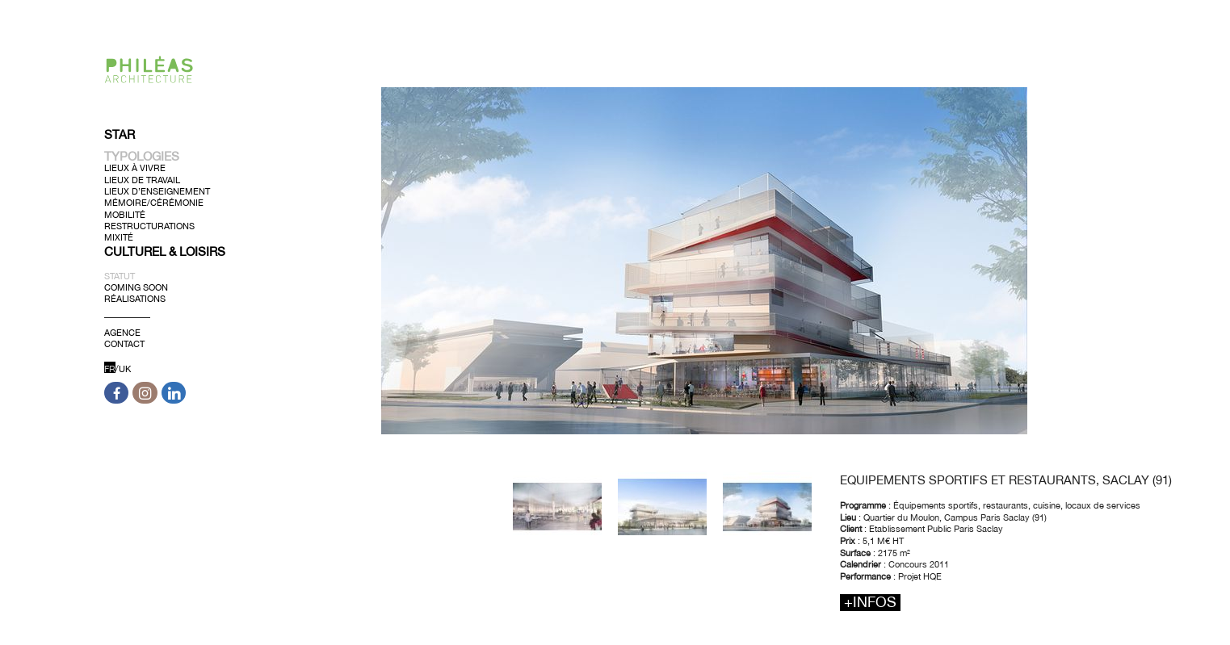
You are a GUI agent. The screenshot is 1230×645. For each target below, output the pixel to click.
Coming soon (136, 286)
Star (119, 134)
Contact (124, 344)
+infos (870, 602)
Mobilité (124, 214)
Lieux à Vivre (135, 168)
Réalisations (135, 299)
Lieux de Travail (142, 179)
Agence (122, 332)
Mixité (118, 237)
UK (125, 368)
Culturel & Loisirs (164, 251)
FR (109, 368)
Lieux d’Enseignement (157, 191)
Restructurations (149, 226)
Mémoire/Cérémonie (154, 202)
